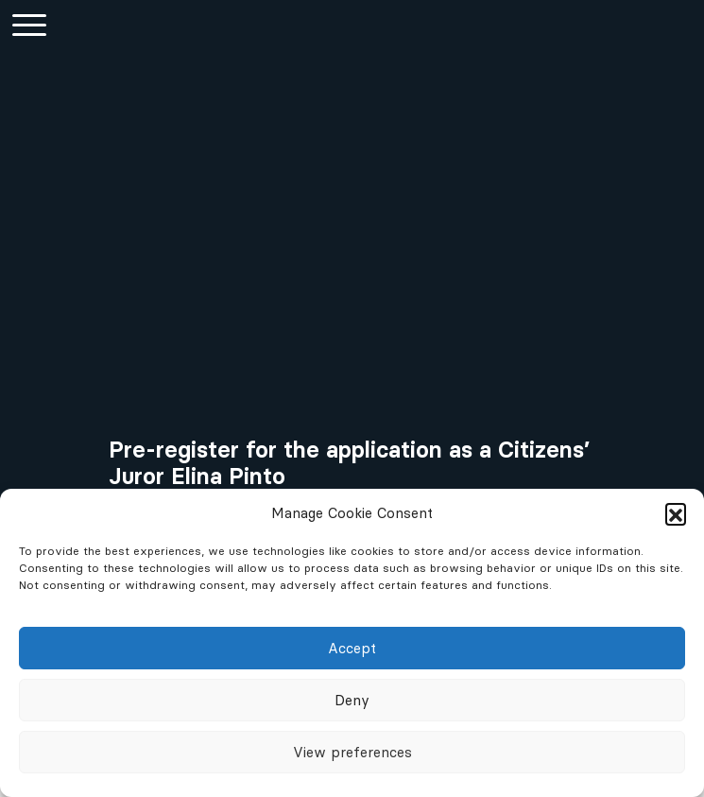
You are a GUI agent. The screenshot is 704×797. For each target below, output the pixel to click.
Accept (352, 648)
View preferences (352, 752)
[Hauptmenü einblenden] (28, 24)
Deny (352, 700)
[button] (675, 513)
